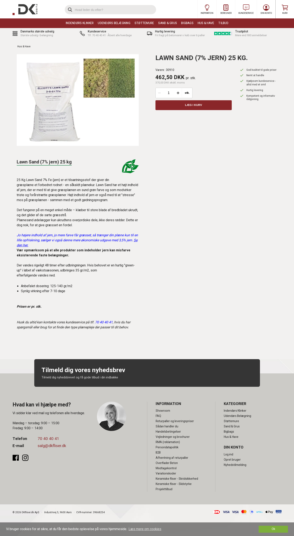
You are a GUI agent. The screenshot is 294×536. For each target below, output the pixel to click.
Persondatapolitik (167, 447)
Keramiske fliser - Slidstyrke (174, 484)
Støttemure (144, 23)
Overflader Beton (167, 463)
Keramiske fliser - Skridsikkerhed (177, 479)
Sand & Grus (167, 23)
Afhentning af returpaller (172, 458)
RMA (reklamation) (168, 442)
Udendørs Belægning (114, 23)
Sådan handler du (167, 426)
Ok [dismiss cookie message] (273, 529)
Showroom (163, 411)
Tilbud (223, 23)
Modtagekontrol (166, 468)
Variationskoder (166, 473)
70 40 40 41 (48, 439)
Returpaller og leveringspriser (175, 421)
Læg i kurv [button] (193, 105)
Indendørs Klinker (80, 23)
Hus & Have (206, 23)
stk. (187, 93)
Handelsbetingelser (168, 431)
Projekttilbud (164, 489)
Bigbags (187, 23)
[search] (110, 9)
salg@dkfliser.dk (52, 446)
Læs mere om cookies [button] (145, 529)
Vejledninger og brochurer (173, 437)
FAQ (158, 416)
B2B (158, 452)
